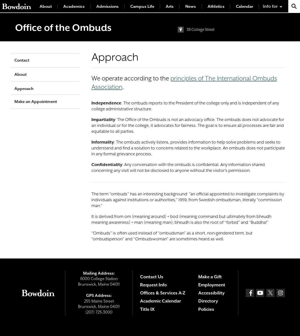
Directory (208, 300)
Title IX (147, 309)
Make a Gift (210, 276)
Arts (170, 6)
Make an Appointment (35, 101)
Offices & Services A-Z (162, 292)
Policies (206, 309)
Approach (23, 88)
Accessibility (211, 292)
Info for (270, 6)
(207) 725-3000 (98, 312)
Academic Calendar (160, 300)
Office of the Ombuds (63, 27)
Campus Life (142, 6)
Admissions (107, 6)
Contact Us (151, 276)
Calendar (244, 6)
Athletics (216, 6)
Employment (211, 284)
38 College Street (200, 29)
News (190, 6)
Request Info (153, 284)
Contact (21, 60)
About (46, 6)
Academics (74, 6)
